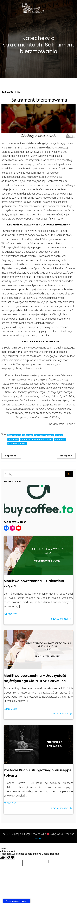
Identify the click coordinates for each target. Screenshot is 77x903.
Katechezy (27, 435)
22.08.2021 (7, 92)
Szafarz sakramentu (17, 443)
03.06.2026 (10, 709)
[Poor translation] (10, 857)
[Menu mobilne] (68, 8)
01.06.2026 (10, 803)
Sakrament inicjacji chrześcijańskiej (36, 439)
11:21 (18, 92)
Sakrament (13, 439)
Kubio (38, 838)
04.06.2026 (11, 614)
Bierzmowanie (14, 435)
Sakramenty (59, 439)
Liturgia (59, 435)
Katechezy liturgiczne (43, 435)
